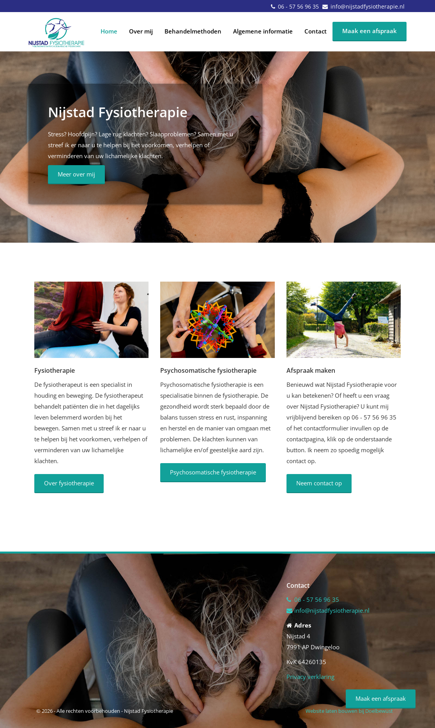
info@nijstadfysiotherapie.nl (368, 6)
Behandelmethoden (192, 31)
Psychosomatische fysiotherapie (213, 472)
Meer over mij (76, 174)
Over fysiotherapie (69, 483)
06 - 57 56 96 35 (298, 6)
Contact (315, 31)
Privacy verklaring (310, 676)
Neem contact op (319, 483)
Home (109, 31)
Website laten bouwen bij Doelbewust (349, 710)
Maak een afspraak (369, 31)
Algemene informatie (263, 31)
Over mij (141, 31)
